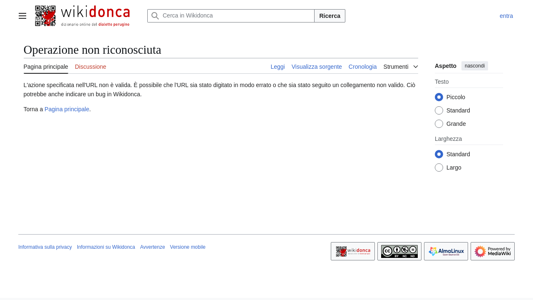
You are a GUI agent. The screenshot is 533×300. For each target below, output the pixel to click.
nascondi (475, 66)
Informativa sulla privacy (45, 247)
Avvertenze (152, 247)
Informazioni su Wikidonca (106, 247)
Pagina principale (67, 109)
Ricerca (329, 15)
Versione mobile (188, 247)
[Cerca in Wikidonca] (231, 15)
